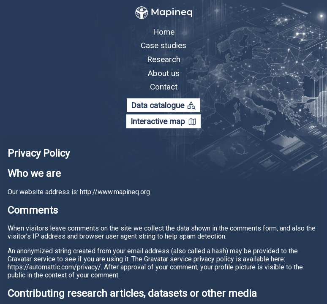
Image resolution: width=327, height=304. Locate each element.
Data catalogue (163, 106)
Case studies (163, 45)
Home (163, 32)
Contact (163, 87)
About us (163, 73)
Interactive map (164, 122)
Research (163, 59)
